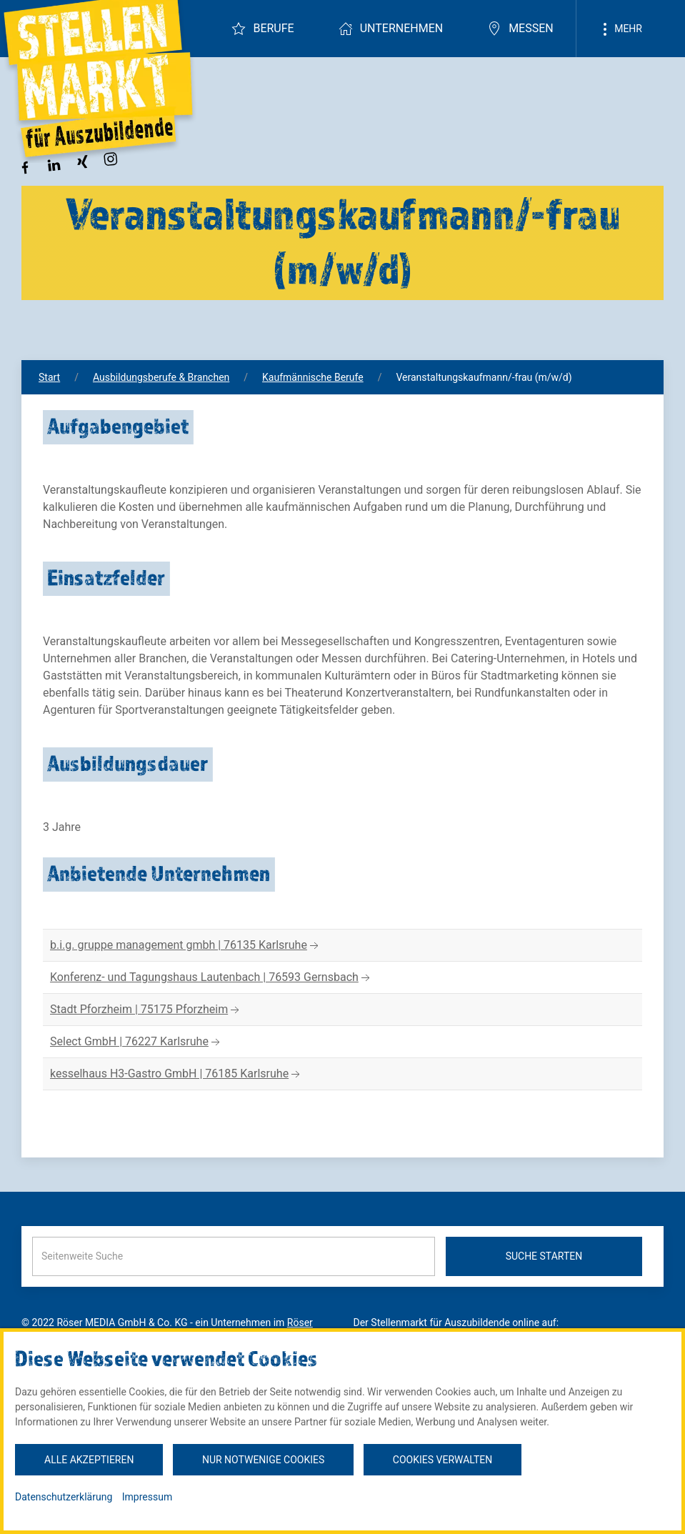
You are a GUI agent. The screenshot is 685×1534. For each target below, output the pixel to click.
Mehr (620, 29)
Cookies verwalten (442, 1459)
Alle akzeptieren (89, 1459)
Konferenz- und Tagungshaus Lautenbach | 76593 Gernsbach (211, 977)
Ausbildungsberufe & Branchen (161, 377)
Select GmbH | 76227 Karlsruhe (136, 1042)
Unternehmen (391, 28)
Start (49, 377)
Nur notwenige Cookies (263, 1459)
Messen (520, 28)
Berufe (262, 28)
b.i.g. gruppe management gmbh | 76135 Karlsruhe (185, 945)
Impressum (147, 1497)
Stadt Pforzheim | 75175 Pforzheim (146, 1009)
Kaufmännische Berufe (313, 377)
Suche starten (544, 1256)
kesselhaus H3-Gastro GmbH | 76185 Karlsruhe (176, 1074)
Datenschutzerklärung (63, 1497)
